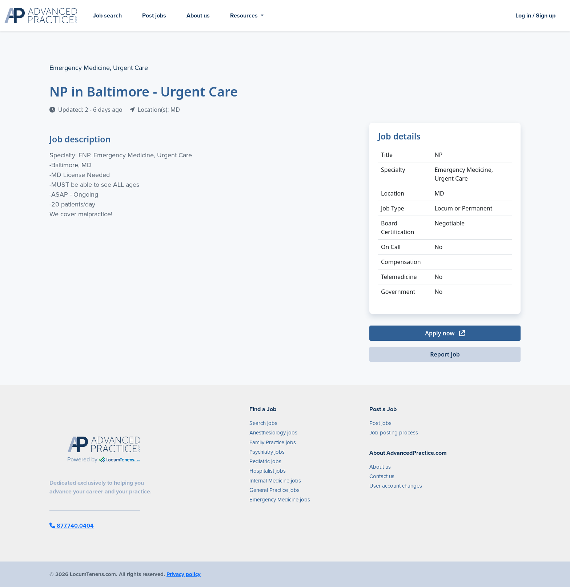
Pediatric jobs (265, 461)
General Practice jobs (274, 490)
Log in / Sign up (535, 15)
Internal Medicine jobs (275, 481)
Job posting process (393, 433)
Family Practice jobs (272, 442)
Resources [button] (244, 15)
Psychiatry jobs (267, 452)
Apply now (445, 333)
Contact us (381, 476)
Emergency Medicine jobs (279, 500)
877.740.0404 (71, 525)
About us (198, 15)
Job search (107, 15)
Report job (445, 354)
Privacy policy (183, 574)
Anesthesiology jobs (273, 433)
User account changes (395, 486)
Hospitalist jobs (267, 471)
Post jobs (154, 15)
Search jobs (263, 423)
